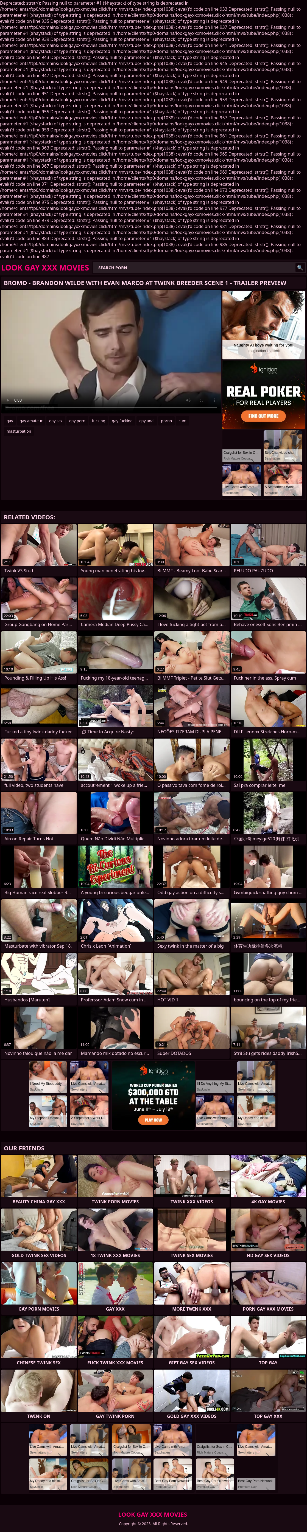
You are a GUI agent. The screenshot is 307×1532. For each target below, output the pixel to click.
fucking (98, 420)
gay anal (146, 420)
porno (166, 420)
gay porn (77, 420)
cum (182, 420)
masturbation (19, 431)
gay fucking (122, 420)
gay (10, 420)
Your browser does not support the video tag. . (111, 351)
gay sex (56, 420)
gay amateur (31, 420)
